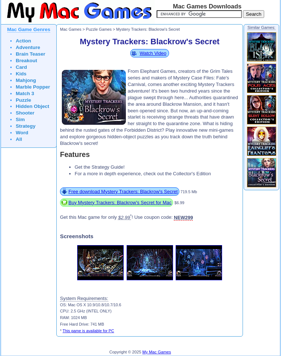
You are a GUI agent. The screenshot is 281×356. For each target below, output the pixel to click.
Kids (21, 73)
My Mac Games (156, 352)
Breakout (26, 60)
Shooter (25, 113)
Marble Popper (33, 87)
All (19, 139)
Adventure (28, 47)
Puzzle (23, 100)
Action (23, 41)
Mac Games (70, 29)
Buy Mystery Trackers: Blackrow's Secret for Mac (120, 202)
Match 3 (25, 93)
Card (21, 67)
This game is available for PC (88, 331)
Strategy (25, 126)
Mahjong (26, 80)
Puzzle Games (99, 29)
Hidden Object (32, 106)
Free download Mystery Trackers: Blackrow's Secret (123, 191)
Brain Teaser (30, 54)
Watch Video (153, 53)
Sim (20, 119)
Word (22, 132)
